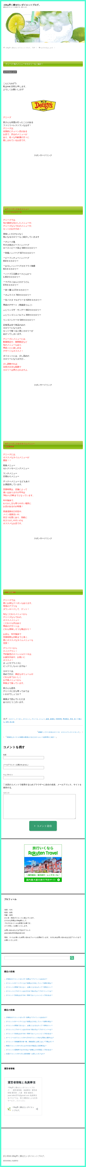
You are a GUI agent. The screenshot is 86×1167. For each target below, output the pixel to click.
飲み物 (12, 722)
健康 (47, 719)
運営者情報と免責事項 (10, 1161)
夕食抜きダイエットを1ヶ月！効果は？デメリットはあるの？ (27, 979)
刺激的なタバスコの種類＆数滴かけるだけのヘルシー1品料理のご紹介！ (31, 737)
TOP (20, 48)
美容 (71, 719)
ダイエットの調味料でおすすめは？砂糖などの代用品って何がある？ (29, 1050)
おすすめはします (10, 72)
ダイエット (27, 719)
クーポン (19, 719)
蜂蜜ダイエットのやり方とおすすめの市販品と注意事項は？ (26, 1046)
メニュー (42, 719)
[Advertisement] (43, 176)
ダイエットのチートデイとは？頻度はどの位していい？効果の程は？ (29, 983)
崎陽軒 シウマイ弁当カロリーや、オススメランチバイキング (58, 732)
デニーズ (35, 719)
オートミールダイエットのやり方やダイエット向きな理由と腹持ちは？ (30, 1038)
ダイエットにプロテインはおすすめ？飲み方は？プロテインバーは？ (29, 991)
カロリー (12, 719)
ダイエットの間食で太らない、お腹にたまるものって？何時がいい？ (29, 987)
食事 (7, 722)
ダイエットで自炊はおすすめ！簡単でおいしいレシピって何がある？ (29, 995)
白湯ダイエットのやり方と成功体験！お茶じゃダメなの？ (25, 1054)
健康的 (52, 719)
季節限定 (66, 719)
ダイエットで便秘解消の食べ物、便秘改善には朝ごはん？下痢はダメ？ (30, 1042)
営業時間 (59, 719)
